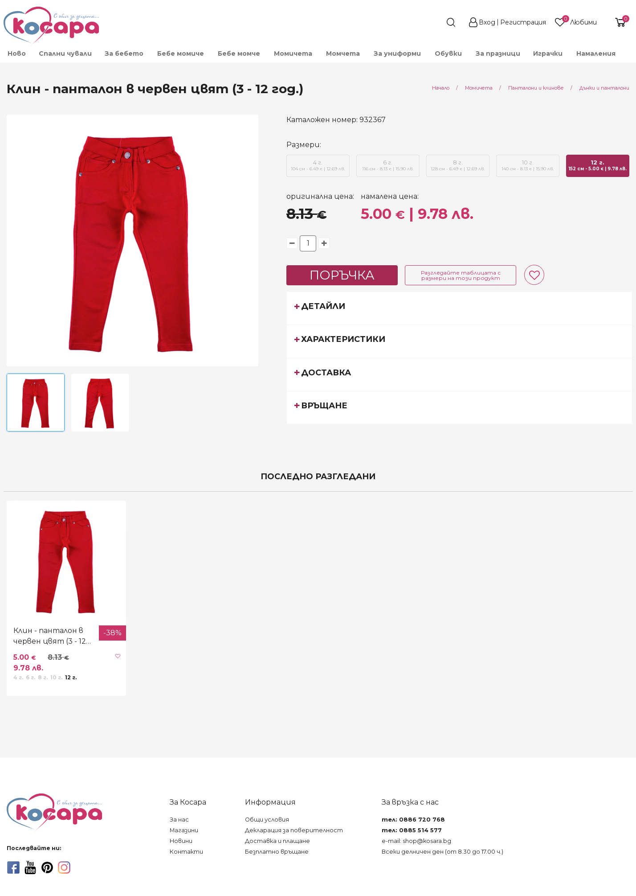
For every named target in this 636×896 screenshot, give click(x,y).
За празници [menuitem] (498, 53)
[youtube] (30, 867)
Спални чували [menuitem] (65, 53)
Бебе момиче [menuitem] (180, 53)
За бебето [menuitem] (124, 53)
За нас (179, 819)
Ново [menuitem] (17, 53)
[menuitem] (628, 57)
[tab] (459, 308)
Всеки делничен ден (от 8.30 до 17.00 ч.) (442, 851)
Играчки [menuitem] (548, 53)
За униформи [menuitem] (397, 53)
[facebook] (13, 867)
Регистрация (523, 22)
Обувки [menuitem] (448, 53)
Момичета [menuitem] (293, 53)
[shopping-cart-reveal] (617, 22)
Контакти (186, 851)
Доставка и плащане (277, 841)
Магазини (184, 830)
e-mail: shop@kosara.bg (416, 841)
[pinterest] (47, 867)
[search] (434, 22)
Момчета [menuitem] (343, 53)
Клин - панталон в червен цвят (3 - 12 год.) (49, 636)
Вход (487, 22)
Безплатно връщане (277, 851)
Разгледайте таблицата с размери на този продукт (461, 275)
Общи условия (267, 819)
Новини (181, 841)
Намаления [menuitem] (596, 53)
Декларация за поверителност (294, 830)
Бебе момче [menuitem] (239, 53)
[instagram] (64, 867)
